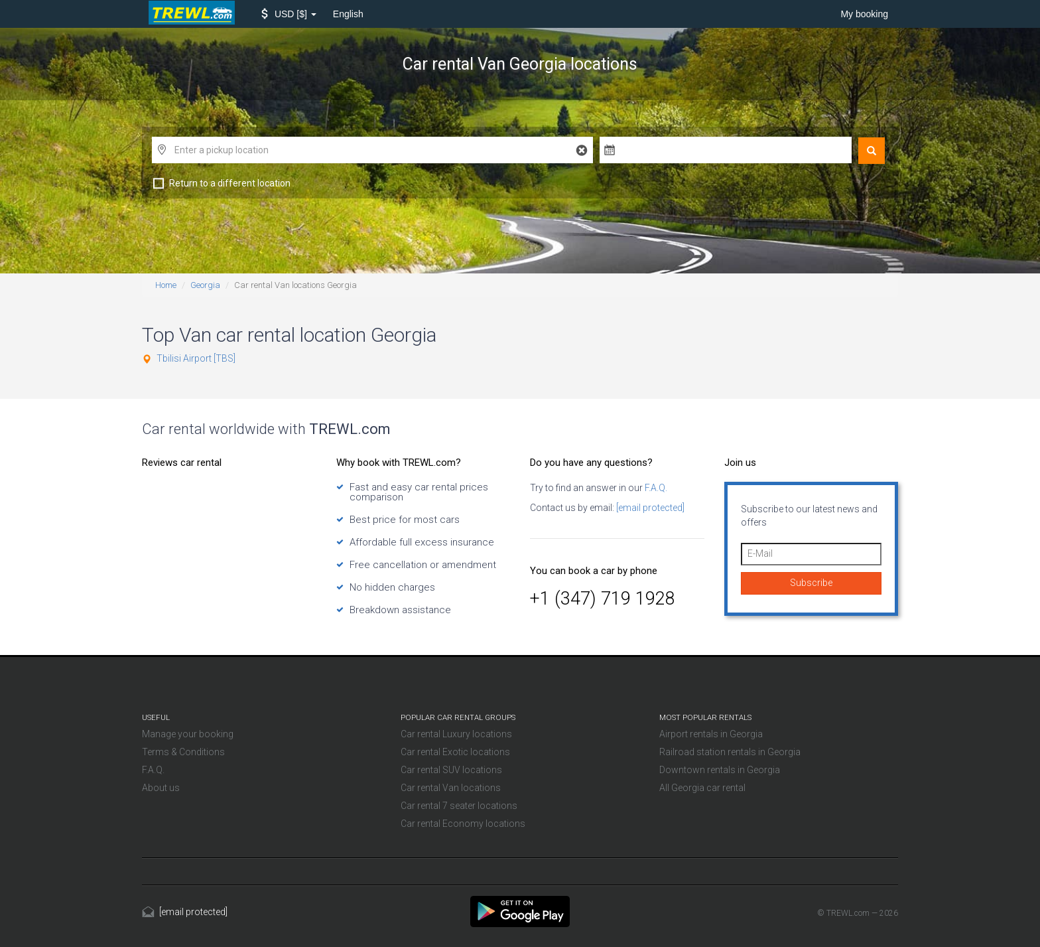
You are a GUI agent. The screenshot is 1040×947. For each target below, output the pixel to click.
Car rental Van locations (451, 787)
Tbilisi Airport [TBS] (196, 358)
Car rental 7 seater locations (459, 805)
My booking (864, 14)
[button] (288, 14)
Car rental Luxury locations (456, 734)
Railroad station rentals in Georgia (730, 752)
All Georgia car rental (702, 787)
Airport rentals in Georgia (711, 734)
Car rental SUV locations (451, 770)
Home (165, 285)
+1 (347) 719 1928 (602, 598)
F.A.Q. (655, 487)
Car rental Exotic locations (455, 752)
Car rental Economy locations (463, 823)
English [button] (348, 14)
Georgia (205, 285)
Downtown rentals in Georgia (719, 770)
